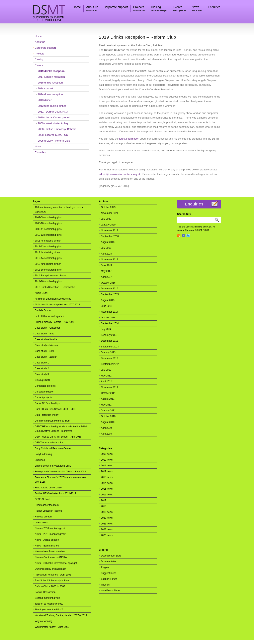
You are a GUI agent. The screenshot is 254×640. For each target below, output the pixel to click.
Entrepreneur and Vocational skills (53, 465)
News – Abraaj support (47, 539)
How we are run (43, 516)
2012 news (107, 471)
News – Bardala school (47, 545)
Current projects (43, 397)
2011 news (107, 465)
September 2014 (110, 323)
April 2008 (106, 433)
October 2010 (108, 416)
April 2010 (106, 428)
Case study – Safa (45, 351)
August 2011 (107, 398)
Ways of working (44, 621)
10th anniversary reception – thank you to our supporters (59, 209)
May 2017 (106, 271)
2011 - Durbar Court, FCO (53, 111)
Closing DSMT (42, 380)
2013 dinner (45, 100)
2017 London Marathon (51, 76)
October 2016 (108, 282)
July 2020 (106, 218)
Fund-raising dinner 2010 (48, 487)
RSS (178, 235)
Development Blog (111, 555)
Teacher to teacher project (49, 603)
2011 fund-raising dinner (48, 240)
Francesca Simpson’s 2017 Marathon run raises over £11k (60, 479)
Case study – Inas (44, 333)
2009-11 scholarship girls (48, 229)
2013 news (107, 477)
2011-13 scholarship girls (48, 246)
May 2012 (106, 375)
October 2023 (108, 207)
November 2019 (109, 230)
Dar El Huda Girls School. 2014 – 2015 (55, 409)
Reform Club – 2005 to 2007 (50, 586)
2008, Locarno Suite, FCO (53, 134)
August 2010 (107, 422)
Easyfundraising (43, 454)
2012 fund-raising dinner (52, 105)
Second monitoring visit (47, 598)
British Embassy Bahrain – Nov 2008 (54, 322)
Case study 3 (42, 374)
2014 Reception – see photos (50, 275)
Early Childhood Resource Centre (53, 448)
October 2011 (108, 393)
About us (40, 41)
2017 (103, 500)
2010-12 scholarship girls (48, 234)
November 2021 (109, 213)
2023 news (107, 529)
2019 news (107, 512)
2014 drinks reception (50, 94)
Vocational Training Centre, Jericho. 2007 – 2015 (61, 615)
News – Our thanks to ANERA (51, 557)
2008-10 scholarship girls (48, 223)
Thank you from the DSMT (49, 609)
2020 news (107, 517)
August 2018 (107, 242)
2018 (103, 506)
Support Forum (109, 579)
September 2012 (110, 364)
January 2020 (108, 224)
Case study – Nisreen (46, 345)
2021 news (107, 523)
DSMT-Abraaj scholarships (49, 442)
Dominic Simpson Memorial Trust (52, 420)
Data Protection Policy (47, 415)
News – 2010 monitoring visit (50, 528)
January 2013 (108, 352)
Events (39, 65)
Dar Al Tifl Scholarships (47, 403)
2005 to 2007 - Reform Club (54, 140)
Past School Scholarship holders (52, 580)
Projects (39, 53)
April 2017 (106, 277)
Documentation (109, 561)
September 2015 (110, 294)
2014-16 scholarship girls (48, 281)
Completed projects (45, 385)
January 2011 (108, 410)
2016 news (107, 494)
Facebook (183, 235)
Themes (105, 584)
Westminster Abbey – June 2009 (52, 627)
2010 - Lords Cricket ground (54, 117)
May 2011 (106, 404)
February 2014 (109, 335)
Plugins (105, 567)
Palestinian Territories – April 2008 (53, 574)
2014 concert (45, 88)
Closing (39, 59)
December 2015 (109, 288)
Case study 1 (42, 362)
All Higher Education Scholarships (53, 298)
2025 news (107, 535)
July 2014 (106, 329)
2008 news (107, 454)
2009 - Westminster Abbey (53, 123)
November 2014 (109, 311)
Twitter (188, 235)
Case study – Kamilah (46, 339)
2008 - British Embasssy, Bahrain (57, 129)
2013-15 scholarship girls (48, 269)
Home (38, 36)
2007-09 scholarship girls (48, 217)
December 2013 (109, 340)
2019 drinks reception (51, 70)
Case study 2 (42, 368)
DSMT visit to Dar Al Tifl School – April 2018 (58, 436)
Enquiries (40, 152)
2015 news (107, 488)
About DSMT (42, 293)
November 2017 (109, 259)
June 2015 (106, 306)
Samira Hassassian (45, 592)
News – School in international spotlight (56, 563)
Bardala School (43, 310)
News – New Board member (50, 551)
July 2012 (106, 369)
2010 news (107, 459)
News (38, 146)
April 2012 (106, 381)
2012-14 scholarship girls (48, 258)
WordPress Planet (110, 590)
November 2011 (109, 387)
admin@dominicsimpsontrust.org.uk (120, 174)
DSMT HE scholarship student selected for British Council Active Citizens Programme (61, 428)
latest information (129, 138)
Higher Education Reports (48, 510)
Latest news (41, 522)
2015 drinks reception (50, 82)
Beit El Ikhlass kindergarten (49, 316)
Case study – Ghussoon (48, 327)
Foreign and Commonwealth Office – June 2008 (60, 471)
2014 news (107, 483)
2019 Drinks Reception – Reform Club (137, 37)
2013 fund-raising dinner (48, 264)
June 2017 (106, 265)
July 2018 (106, 248)
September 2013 (110, 346)
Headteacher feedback (47, 505)
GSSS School (42, 499)
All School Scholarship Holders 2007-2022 (57, 304)
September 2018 (110, 236)
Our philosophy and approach (50, 569)
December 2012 (109, 358)
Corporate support (45, 47)
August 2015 (107, 300)
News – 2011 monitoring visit (50, 534)
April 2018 (106, 253)
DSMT (56, 11)
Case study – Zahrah (46, 356)
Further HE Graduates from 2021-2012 (55, 493)
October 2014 (108, 317)
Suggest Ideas (108, 573)
